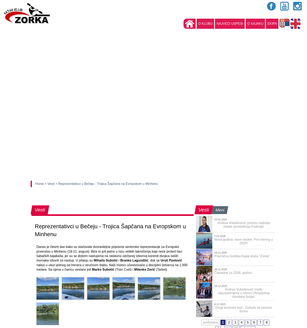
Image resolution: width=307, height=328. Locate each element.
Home (40, 183)
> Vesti (50, 183)
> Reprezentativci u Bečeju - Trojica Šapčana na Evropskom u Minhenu (106, 183)
